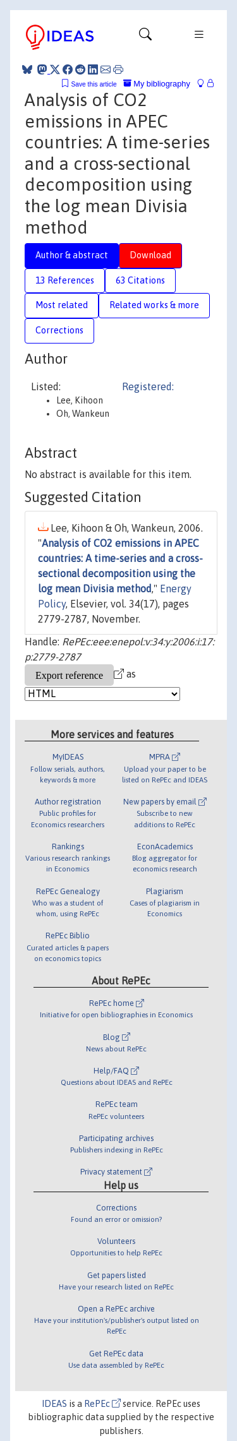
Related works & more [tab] (154, 305)
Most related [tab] (61, 305)
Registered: (148, 386)
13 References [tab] (64, 280)
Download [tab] (150, 255)
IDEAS (54, 1404)
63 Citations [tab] (140, 280)
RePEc (102, 1404)
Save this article (93, 84)
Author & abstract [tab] (71, 255)
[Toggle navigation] (145, 37)
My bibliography (156, 83)
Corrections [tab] (59, 330)
